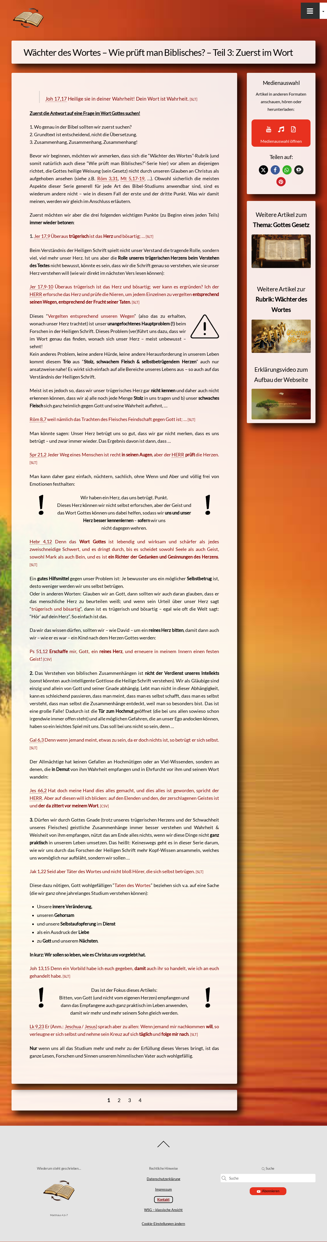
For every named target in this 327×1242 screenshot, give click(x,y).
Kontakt (163, 1199)
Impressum (163, 1189)
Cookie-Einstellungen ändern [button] (163, 1224)
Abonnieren (268, 1191)
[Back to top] (163, 1147)
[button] (257, 176)
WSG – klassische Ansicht (163, 1210)
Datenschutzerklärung (163, 1179)
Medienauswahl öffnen (281, 136)
